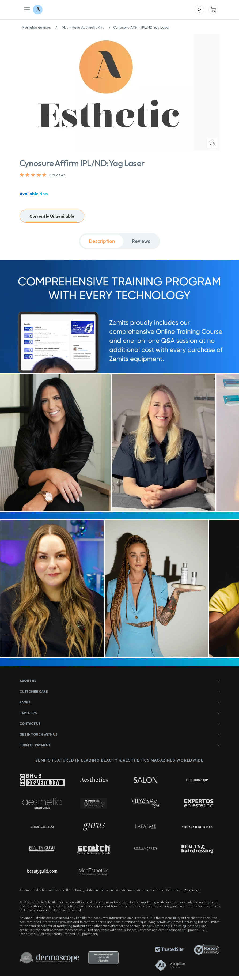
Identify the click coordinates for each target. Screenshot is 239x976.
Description (102, 241)
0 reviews (57, 174)
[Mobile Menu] (27, 10)
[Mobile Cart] (213, 9)
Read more (192, 890)
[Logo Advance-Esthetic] (38, 9)
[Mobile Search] (199, 9)
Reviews (141, 241)
